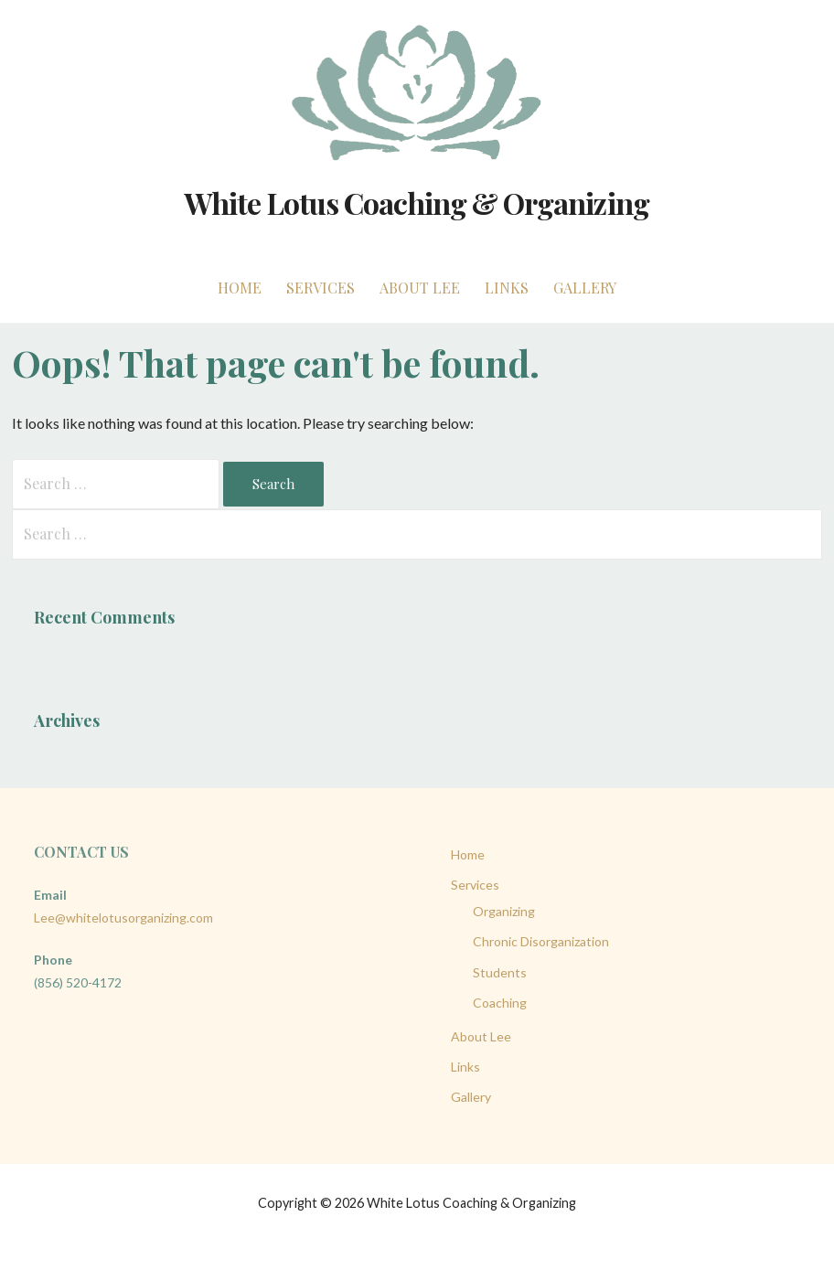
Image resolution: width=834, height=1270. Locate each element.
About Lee (420, 287)
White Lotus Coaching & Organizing (416, 202)
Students (500, 972)
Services (320, 287)
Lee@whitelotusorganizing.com (123, 917)
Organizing (504, 911)
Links (507, 287)
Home (240, 287)
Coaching (500, 1002)
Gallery (584, 287)
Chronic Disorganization (541, 941)
